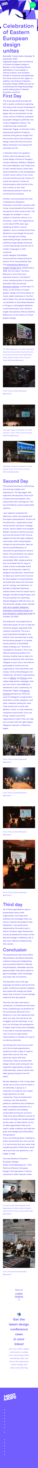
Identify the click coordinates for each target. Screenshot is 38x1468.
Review (6, 56)
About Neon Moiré (20, 1409)
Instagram (20, 1446)
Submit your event (20, 1415)
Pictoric (23, 678)
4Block (13, 678)
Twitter (20, 1440)
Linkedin (19, 1293)
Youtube (20, 1454)
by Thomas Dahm (19, 1459)
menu (33, 5)
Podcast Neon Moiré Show (20, 1412)
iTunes (20, 1451)
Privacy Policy (20, 1432)
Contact (20, 1424)
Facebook (19, 1296)
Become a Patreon (20, 1427)
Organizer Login (20, 1418)
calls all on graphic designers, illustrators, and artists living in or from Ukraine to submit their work (18, 610)
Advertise (20, 1421)
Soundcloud (20, 1448)
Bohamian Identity (11, 286)
